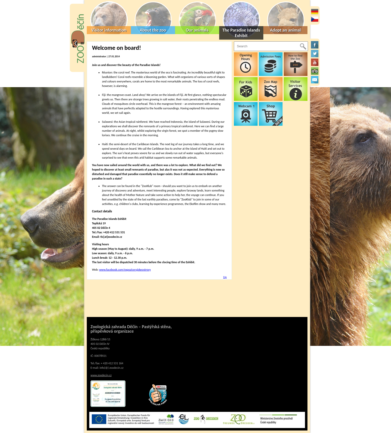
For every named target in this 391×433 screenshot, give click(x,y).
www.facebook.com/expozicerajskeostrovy (125, 269)
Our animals (197, 30)
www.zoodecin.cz (101, 375)
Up (225, 277)
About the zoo (153, 30)
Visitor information (109, 30)
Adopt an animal (285, 30)
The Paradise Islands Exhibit (241, 32)
